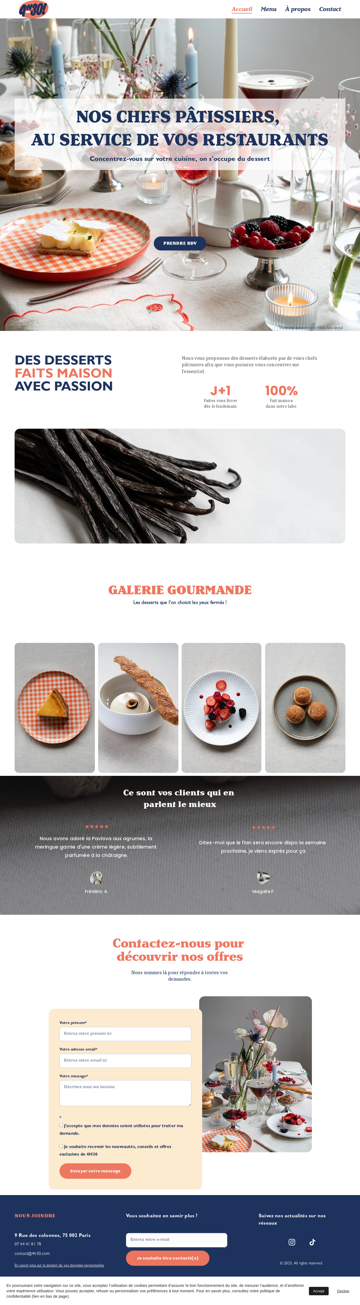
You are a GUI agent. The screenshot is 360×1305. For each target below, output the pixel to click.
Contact (330, 9)
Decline (343, 1291)
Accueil (242, 9)
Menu (268, 9)
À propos (298, 9)
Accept (318, 1291)
